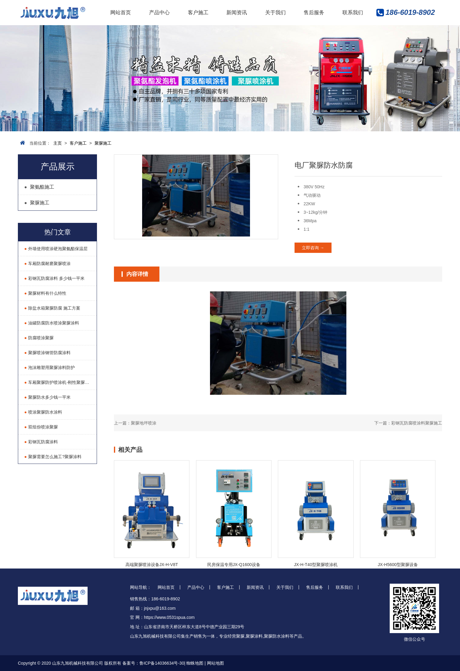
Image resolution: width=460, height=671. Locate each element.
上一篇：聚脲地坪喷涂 (135, 423)
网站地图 (215, 663)
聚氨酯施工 (39, 187)
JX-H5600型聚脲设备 (398, 564)
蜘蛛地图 (194, 663)
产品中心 (159, 12)
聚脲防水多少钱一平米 (47, 397)
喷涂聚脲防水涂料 (43, 412)
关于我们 (275, 12)
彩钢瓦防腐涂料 (41, 441)
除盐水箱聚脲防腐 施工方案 (52, 308)
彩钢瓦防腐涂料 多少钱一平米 (54, 278)
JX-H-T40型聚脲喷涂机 (316, 564)
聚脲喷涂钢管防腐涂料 (47, 352)
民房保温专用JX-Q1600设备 (233, 564)
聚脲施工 (103, 143)
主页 (57, 143)
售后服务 (314, 12)
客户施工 (198, 12)
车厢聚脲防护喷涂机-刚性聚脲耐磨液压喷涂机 (60, 382)
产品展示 (58, 166)
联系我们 (352, 12)
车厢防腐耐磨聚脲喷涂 (47, 263)
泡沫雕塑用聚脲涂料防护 (49, 367)
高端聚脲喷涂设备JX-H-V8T (151, 564)
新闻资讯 (236, 12)
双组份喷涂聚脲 (41, 426)
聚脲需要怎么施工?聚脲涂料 (53, 456)
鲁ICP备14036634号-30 (161, 663)
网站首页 (120, 12)
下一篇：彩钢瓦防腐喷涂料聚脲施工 (408, 423)
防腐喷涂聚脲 (39, 337)
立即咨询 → (313, 247)
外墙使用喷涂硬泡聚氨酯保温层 (56, 248)
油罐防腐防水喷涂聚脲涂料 (51, 322)
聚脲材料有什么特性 (45, 293)
